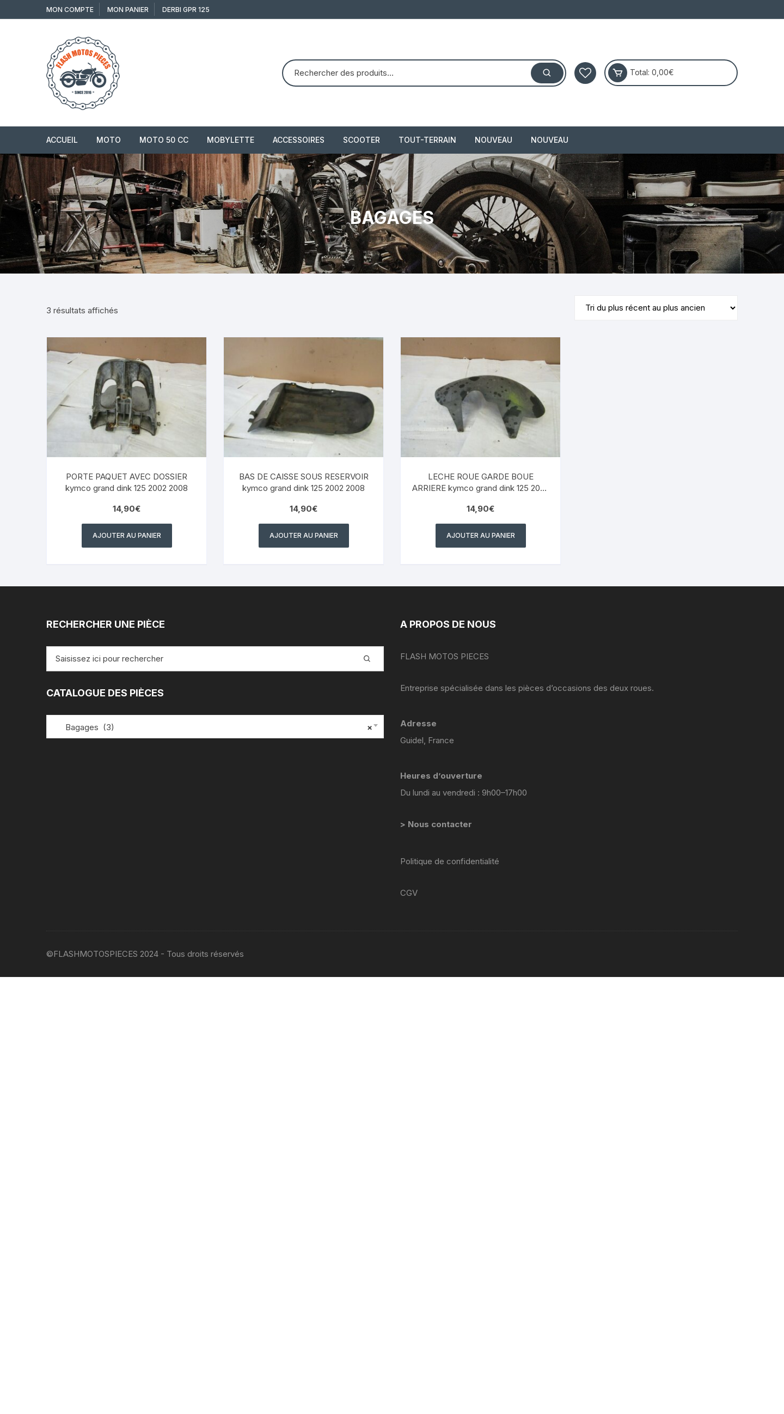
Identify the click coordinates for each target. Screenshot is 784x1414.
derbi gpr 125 (186, 9)
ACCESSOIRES (298, 139)
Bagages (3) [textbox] (212, 727)
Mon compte (70, 9)
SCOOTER (361, 139)
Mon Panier (128, 9)
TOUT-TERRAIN (427, 139)
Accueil (62, 139)
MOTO (108, 139)
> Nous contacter (437, 824)
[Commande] (656, 307)
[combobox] (215, 726)
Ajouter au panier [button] (127, 535)
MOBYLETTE (230, 139)
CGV (409, 893)
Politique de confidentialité (449, 861)
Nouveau (493, 139)
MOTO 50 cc (163, 139)
